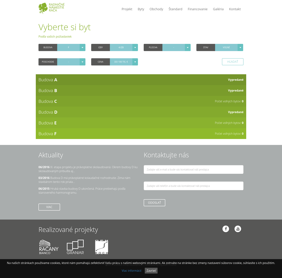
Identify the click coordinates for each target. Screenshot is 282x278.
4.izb (121, 47)
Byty (141, 9)
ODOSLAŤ (154, 203)
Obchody (156, 9)
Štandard (175, 9)
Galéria (218, 9)
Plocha (153, 47)
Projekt (127, 9)
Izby (100, 47)
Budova (48, 47)
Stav (205, 47)
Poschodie (48, 61)
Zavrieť (151, 271)
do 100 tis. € (121, 61)
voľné (226, 47)
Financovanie (198, 9)
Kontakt (235, 9)
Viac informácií (131, 271)
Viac (49, 207)
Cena (100, 61)
